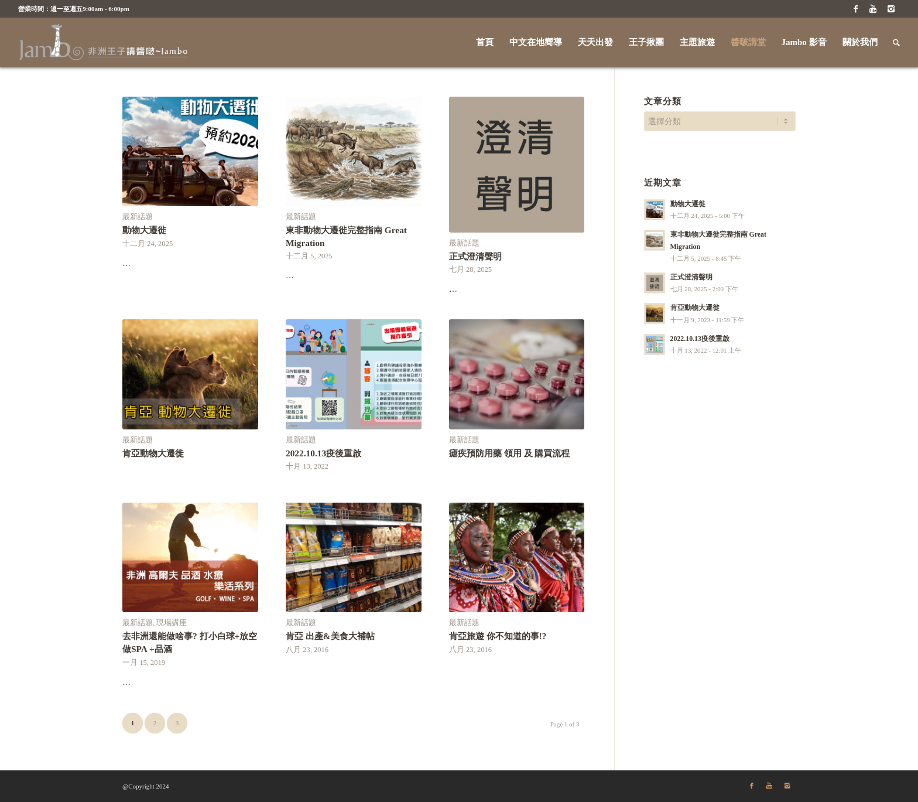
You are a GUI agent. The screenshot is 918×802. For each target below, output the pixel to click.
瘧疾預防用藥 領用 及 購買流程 (509, 453)
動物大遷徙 (144, 230)
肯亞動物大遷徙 (153, 453)
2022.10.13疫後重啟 (323, 453)
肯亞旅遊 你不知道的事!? (498, 636)
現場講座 (171, 623)
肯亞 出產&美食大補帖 (330, 636)
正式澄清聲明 (475, 256)
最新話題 (137, 217)
